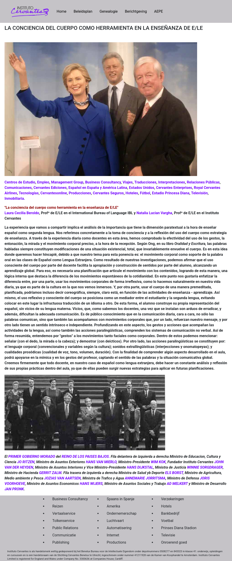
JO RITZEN (25, 462)
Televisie (168, 535)
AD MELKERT (177, 483)
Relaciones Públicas (203, 182)
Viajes (128, 182)
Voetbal (167, 521)
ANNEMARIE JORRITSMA (145, 478)
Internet (113, 535)
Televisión (199, 193)
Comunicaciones (18, 187)
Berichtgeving (136, 11)
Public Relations (65, 528)
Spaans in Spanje (120, 499)
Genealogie (108, 11)
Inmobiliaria (14, 198)
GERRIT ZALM (50, 473)
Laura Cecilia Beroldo (22, 213)
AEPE (158, 11)
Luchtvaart (115, 521)
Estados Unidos (141, 187)
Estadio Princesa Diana (170, 193)
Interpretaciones (171, 182)
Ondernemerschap (121, 513)
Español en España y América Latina (97, 187)
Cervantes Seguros (108, 193)
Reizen (57, 506)
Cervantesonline (53, 193)
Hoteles (132, 193)
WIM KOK (158, 462)
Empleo (43, 182)
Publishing (60, 542)
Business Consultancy (103, 182)
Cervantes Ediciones (50, 187)
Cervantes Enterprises (174, 187)
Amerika (113, 506)
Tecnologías (29, 193)
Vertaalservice (63, 513)
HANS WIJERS (91, 483)
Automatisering (119, 528)
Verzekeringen (172, 499)
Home (63, 11)
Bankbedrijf (170, 513)
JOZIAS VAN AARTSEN (62, 478)
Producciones (80, 193)
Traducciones (145, 182)
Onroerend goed (174, 542)
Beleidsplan (83, 11)
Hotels (166, 506)
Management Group (67, 182)
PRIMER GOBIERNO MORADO (31, 456)
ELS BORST (174, 473)
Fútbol (145, 193)
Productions (116, 542)
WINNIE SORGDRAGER (205, 467)
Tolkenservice (63, 521)
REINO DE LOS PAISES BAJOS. (86, 456)
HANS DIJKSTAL (140, 467)
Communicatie (64, 535)
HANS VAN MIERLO (101, 462)
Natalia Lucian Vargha (154, 213)
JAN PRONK (14, 489)
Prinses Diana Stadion (177, 528)
